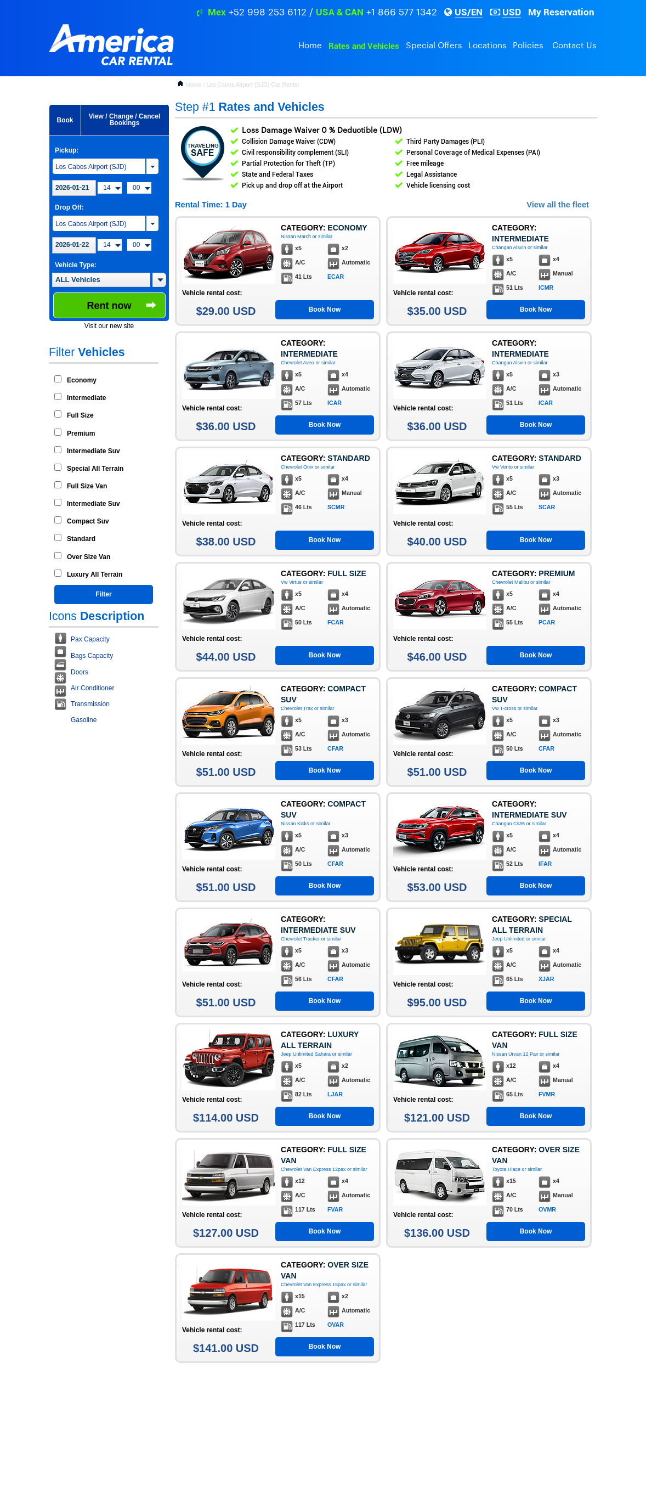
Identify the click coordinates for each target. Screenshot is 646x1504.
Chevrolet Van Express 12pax (313, 1169)
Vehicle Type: (76, 265)
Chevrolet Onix (297, 467)
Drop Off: (69, 207)
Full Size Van (87, 486)
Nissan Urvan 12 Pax (515, 1054)
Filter (103, 594)
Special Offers (434, 46)
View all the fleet (557, 204)
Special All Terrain (95, 468)
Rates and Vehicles (363, 46)
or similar (323, 236)
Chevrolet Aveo (297, 362)
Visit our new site (109, 326)
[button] (159, 280)
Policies (528, 46)
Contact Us (574, 46)
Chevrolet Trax (297, 708)
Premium (81, 433)
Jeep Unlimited (508, 939)
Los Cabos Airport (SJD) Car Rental (252, 84)
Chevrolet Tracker (300, 939)
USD (511, 12)
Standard (81, 539)
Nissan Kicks (295, 823)
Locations (487, 46)
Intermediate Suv (93, 451)
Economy (82, 380)
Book (65, 120)
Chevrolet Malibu (510, 582)
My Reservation (561, 12)
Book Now (325, 309)
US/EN (469, 12)
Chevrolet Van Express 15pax (313, 1284)
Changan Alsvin (509, 247)
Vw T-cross (504, 708)
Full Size (80, 415)
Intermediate (86, 398)
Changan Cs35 (508, 823)
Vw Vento (502, 467)
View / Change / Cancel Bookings (125, 119)
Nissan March (296, 236)
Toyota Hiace (506, 1169)
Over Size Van (88, 557)
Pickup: (66, 150)
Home (310, 46)
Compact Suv (88, 521)
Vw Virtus (291, 582)
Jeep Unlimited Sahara (306, 1054)
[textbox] (101, 280)
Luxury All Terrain (94, 574)
